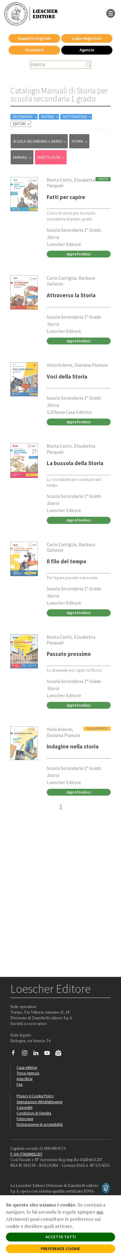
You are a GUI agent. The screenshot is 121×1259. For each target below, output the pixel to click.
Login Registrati (87, 38)
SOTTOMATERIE (77, 116)
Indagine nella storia (73, 746)
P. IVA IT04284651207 (26, 1154)
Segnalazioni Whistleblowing (39, 1101)
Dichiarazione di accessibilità (40, 1124)
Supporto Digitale (34, 38)
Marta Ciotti (59, 180)
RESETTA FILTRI (51, 157)
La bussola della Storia (75, 463)
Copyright (25, 1107)
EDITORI (22, 123)
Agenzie (87, 50)
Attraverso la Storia (71, 295)
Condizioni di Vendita (34, 1113)
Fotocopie (25, 1118)
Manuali (22, 157)
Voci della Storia (67, 376)
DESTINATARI (25, 116)
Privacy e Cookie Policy (35, 1095)
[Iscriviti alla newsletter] (60, 1054)
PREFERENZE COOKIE (60, 1248)
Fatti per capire (66, 197)
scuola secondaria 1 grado (40, 141)
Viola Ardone (59, 365)
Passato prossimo (69, 653)
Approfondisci (79, 254)
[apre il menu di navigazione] (110, 13)
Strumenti (34, 50)
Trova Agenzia (28, 1073)
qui (99, 1212)
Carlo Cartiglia (61, 278)
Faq (19, 1084)
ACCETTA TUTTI (61, 1236)
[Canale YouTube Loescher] (49, 1054)
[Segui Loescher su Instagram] (27, 1054)
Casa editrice (27, 1067)
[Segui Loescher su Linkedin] (38, 1054)
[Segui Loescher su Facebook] (15, 1054)
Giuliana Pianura (91, 365)
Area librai (25, 1078)
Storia (80, 141)
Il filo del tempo (66, 561)
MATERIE (50, 116)
